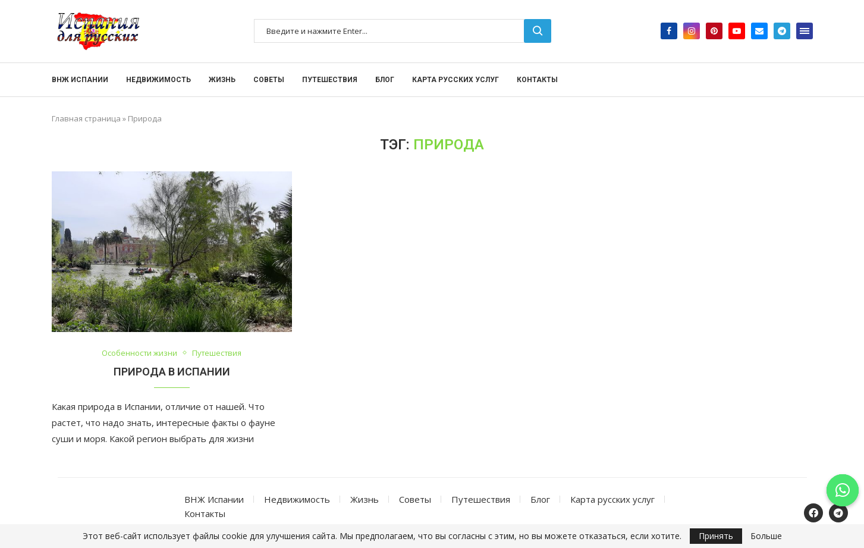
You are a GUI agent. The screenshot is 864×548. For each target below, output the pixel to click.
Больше (766, 536)
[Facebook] (669, 31)
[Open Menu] (804, 31)
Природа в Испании (172, 371)
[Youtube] (736, 31)
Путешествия (329, 80)
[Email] (759, 31)
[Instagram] (691, 31)
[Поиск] (402, 31)
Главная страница (86, 118)
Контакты (537, 80)
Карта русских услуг (455, 80)
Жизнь (222, 80)
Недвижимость (158, 80)
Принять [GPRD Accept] (716, 535)
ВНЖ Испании (80, 80)
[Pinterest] (714, 31)
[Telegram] (782, 31)
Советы (268, 80)
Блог (384, 80)
